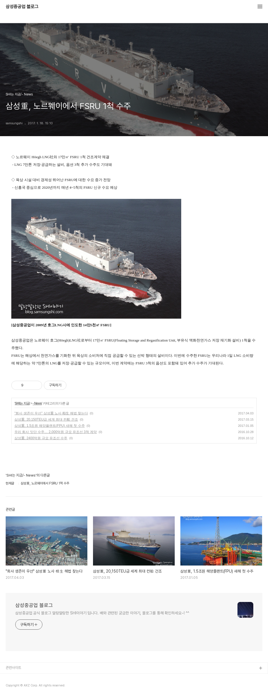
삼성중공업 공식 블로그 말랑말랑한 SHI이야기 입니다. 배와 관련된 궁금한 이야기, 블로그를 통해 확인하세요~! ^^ (102, 613)
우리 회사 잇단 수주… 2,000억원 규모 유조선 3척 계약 (55, 432)
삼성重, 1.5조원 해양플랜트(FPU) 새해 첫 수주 (49, 426)
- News (37, 403)
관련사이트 (13, 668)
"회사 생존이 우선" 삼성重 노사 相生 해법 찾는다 (51, 413)
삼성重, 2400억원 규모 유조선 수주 (40, 438)
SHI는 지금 (22, 403)
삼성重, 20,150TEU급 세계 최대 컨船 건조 (46, 419)
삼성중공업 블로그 (22, 6)
